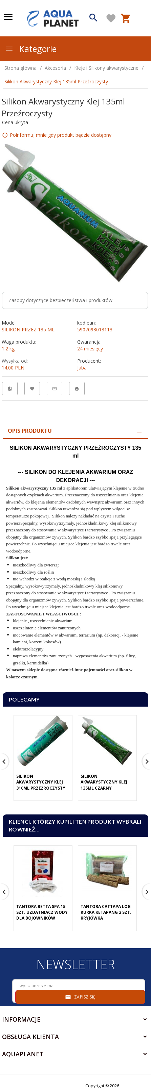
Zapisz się (80, 997)
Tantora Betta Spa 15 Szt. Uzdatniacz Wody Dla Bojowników (42, 912)
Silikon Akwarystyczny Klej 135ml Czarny (104, 782)
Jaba (82, 367)
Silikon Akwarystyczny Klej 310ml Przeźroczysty (40, 782)
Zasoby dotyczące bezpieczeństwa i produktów (60, 300)
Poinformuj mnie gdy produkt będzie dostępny (60, 135)
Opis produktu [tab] (30, 430)
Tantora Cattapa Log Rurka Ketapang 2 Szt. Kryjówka (106, 912)
